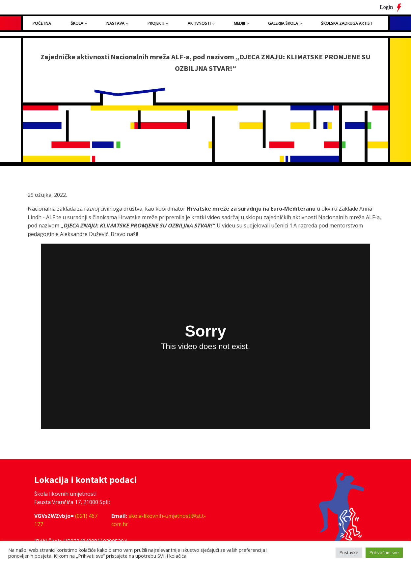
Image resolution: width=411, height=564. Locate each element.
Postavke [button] (349, 552)
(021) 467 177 (65, 520)
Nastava (115, 23)
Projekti (156, 23)
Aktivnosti (199, 23)
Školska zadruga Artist (346, 23)
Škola (77, 23)
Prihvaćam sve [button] (384, 552)
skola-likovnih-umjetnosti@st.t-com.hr (158, 520)
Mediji (239, 23)
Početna (42, 23)
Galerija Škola (283, 23)
